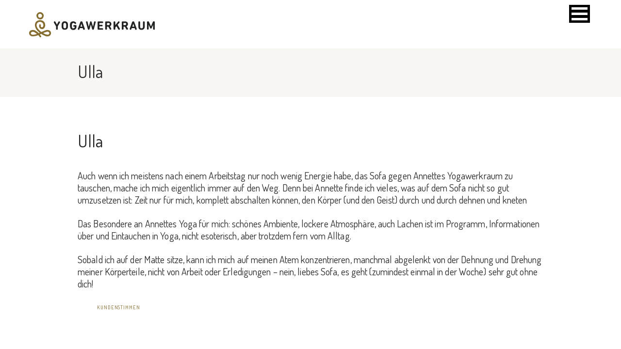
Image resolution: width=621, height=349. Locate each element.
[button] (579, 14)
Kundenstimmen (118, 307)
